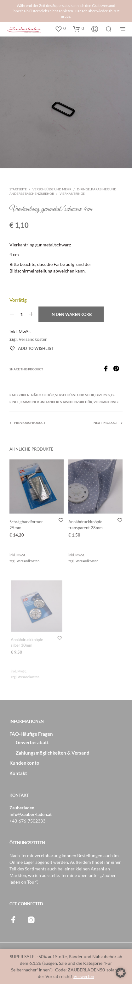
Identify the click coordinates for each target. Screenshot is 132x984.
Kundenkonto (24, 763)
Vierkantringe (72, 193)
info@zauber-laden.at (30, 814)
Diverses (102, 395)
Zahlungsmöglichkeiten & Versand (52, 753)
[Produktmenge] (21, 314)
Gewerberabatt (32, 742)
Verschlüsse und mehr (51, 189)
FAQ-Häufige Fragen (31, 734)
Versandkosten (33, 339)
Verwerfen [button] (83, 976)
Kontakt (18, 773)
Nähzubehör (42, 395)
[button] (60, 28)
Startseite (18, 189)
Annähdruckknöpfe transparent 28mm (86, 524)
